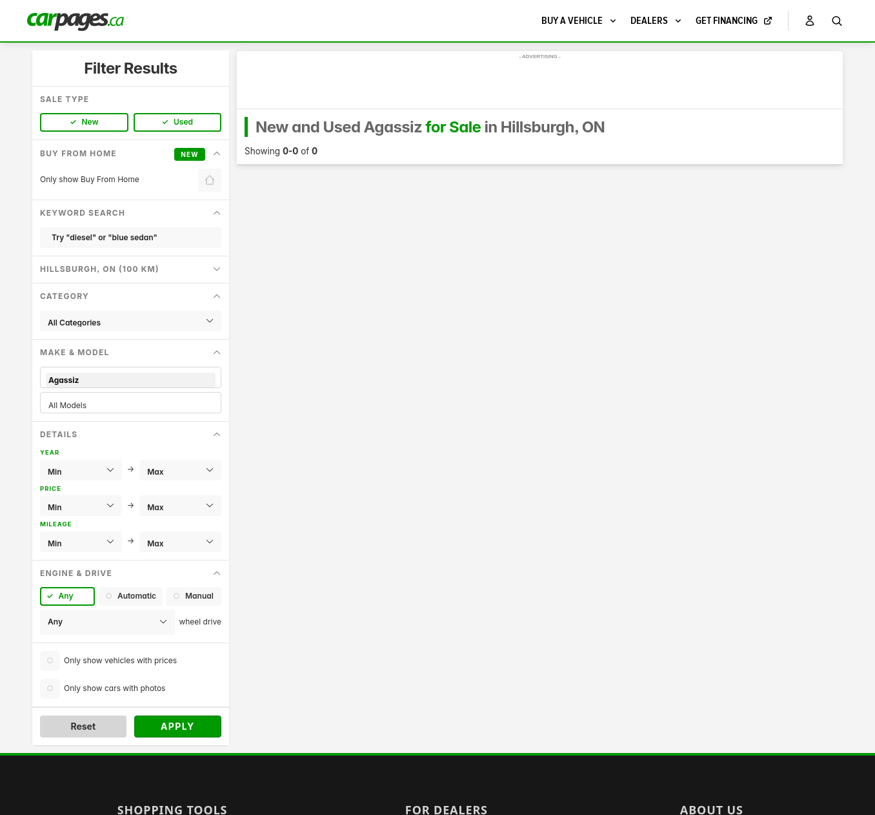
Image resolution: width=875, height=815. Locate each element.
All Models (131, 405)
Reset (83, 726)
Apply (178, 726)
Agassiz (131, 380)
